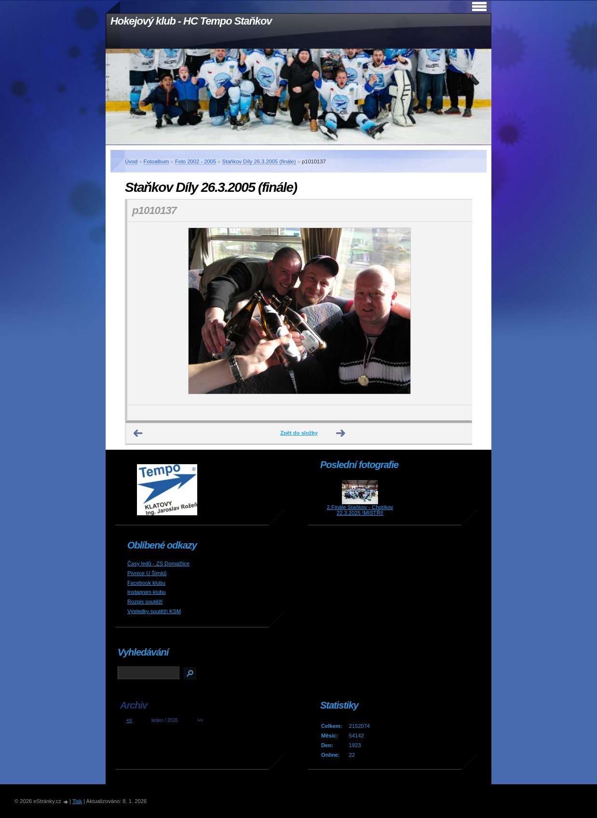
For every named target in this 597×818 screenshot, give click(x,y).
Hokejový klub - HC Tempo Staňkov (190, 21)
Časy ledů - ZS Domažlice (158, 563)
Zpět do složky (299, 433)
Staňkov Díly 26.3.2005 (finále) (259, 161)
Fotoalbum (156, 161)
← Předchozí (138, 433)
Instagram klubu (146, 592)
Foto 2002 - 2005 (195, 161)
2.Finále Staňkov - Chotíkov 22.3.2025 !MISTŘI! (360, 510)
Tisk (77, 801)
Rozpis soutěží (145, 601)
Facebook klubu (146, 583)
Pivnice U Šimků (146, 573)
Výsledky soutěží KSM (154, 611)
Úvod (131, 161)
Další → (341, 433)
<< (129, 720)
